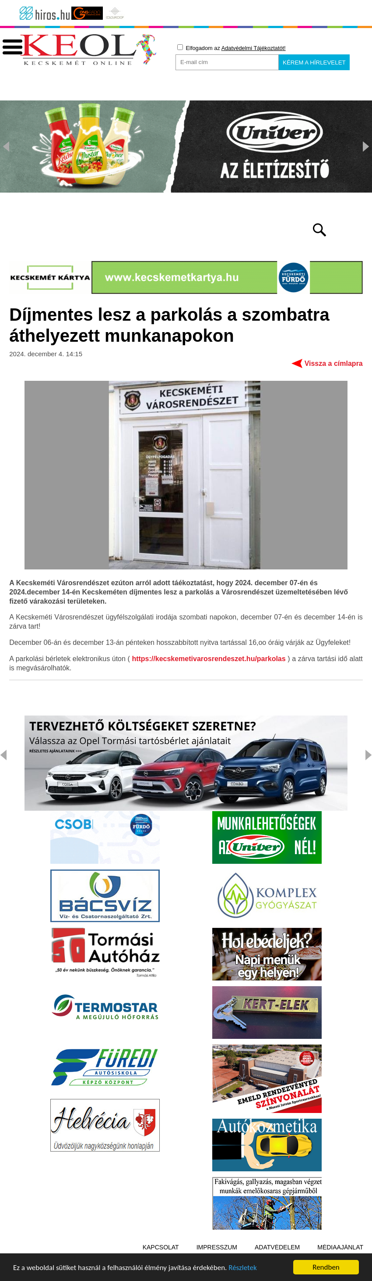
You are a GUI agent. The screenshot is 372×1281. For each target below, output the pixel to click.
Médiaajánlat (340, 1247)
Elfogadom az (231, 47)
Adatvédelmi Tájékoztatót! (253, 48)
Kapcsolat (161, 1247)
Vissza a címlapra (334, 363)
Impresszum (217, 1247)
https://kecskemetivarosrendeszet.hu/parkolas (208, 658)
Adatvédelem (277, 1247)
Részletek (242, 1268)
